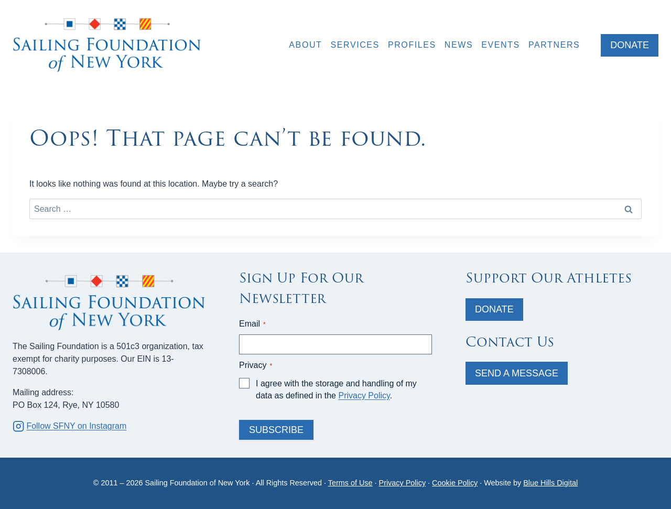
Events (500, 44)
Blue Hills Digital (550, 483)
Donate (494, 309)
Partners (554, 44)
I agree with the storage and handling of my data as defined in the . (336, 389)
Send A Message (516, 373)
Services (354, 44)
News (459, 44)
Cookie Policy (455, 483)
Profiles (412, 44)
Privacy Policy (363, 395)
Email (252, 324)
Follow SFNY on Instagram (76, 425)
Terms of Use (350, 483)
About (305, 44)
